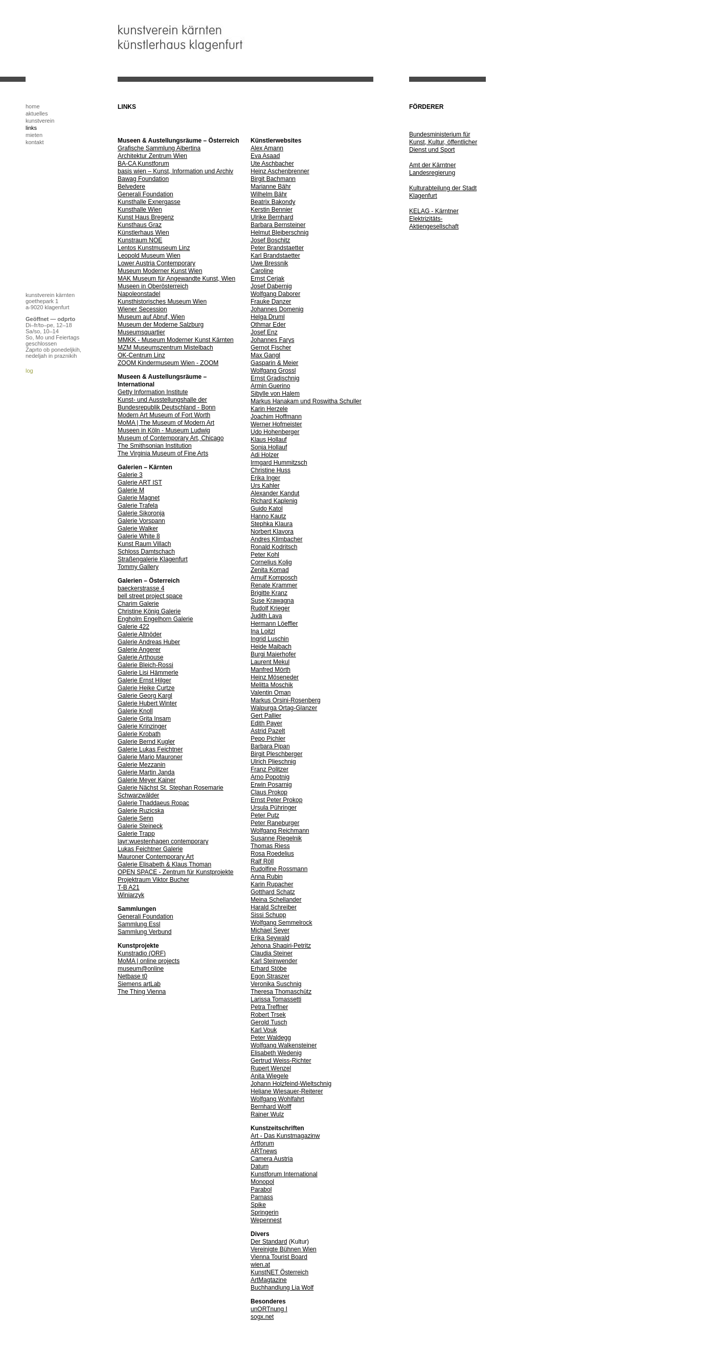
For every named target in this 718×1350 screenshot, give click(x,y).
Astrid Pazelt (268, 731)
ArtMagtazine (269, 1280)
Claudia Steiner (272, 953)
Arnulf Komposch (274, 577)
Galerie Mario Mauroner (150, 757)
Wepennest (266, 1220)
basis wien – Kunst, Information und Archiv (175, 171)
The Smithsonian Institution (155, 445)
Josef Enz (264, 332)
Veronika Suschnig (276, 984)
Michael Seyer (270, 930)
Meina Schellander (276, 899)
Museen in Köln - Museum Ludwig (164, 430)
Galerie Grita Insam (144, 718)
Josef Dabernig (271, 286)
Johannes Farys (272, 340)
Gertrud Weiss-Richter (281, 1060)
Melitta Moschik (272, 685)
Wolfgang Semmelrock (281, 922)
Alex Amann (267, 148)
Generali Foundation (145, 194)
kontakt (34, 142)
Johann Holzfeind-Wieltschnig (291, 1083)
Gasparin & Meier (274, 363)
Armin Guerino (270, 386)
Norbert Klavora (272, 531)
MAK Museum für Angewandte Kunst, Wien (176, 278)
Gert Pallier (266, 715)
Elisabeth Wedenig (276, 1053)
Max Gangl (265, 355)
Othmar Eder (268, 324)
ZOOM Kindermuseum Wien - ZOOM (168, 363)
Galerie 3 (130, 474)
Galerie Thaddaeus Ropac (153, 803)
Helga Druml (268, 317)
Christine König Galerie (149, 611)
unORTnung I (269, 1309)
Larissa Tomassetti (276, 999)
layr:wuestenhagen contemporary (163, 841)
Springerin (265, 1212)
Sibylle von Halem (275, 393)
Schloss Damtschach (146, 551)
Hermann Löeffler (274, 623)
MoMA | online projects (149, 961)
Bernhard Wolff (271, 1106)
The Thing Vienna (142, 991)
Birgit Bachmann (273, 178)
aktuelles (37, 113)
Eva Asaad (265, 155)
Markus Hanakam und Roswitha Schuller (306, 401)
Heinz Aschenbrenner (280, 171)
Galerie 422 (133, 626)
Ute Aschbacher (272, 163)
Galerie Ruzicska (141, 810)
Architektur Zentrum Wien (152, 155)
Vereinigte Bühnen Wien (284, 1249)
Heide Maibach (271, 646)
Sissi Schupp (268, 915)
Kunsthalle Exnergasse (149, 201)
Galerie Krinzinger (142, 726)
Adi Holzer (265, 455)
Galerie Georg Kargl (145, 695)
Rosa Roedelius (272, 853)
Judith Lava (266, 616)
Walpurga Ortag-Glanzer (284, 708)
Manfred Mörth (270, 669)
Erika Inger (265, 478)
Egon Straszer (270, 976)
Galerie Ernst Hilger (144, 680)
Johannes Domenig (277, 309)
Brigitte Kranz (269, 593)
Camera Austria (272, 1158)
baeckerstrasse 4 (141, 588)
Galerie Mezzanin (141, 764)
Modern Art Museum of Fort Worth (164, 415)
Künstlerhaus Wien (143, 232)
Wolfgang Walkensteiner (284, 1045)
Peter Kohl (265, 554)
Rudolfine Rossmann (279, 869)
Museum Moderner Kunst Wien (160, 270)
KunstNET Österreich (279, 1272)
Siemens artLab (139, 984)
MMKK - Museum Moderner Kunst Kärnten (176, 340)
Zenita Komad (270, 570)
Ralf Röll (262, 861)
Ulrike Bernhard (272, 217)
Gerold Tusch (269, 1022)
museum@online (141, 968)
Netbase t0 (132, 976)
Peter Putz (265, 815)
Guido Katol (267, 508)
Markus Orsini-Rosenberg (286, 700)
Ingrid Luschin (270, 639)
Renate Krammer (274, 585)
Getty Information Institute (153, 392)
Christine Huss (270, 470)
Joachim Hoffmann (276, 416)
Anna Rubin (267, 876)
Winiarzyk (131, 895)
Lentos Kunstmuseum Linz (154, 247)
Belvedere (131, 186)
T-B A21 (129, 887)
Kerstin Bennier (272, 209)
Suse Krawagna (272, 600)
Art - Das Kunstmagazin (283, 1135)
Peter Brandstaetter (277, 247)
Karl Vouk (264, 1030)
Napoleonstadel (139, 294)
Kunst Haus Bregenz (146, 217)
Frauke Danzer (271, 301)
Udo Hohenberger (275, 432)
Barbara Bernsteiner (278, 224)
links (31, 128)
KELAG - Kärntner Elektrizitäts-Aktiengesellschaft (434, 219)
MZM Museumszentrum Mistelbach (165, 347)
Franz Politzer (269, 769)
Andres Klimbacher (276, 539)
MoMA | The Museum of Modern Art (166, 422)
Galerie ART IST (140, 482)
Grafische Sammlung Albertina (159, 148)
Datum (259, 1166)
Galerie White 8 (139, 536)
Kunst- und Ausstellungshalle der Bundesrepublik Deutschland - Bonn (166, 403)
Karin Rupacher (272, 884)
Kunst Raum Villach (144, 543)
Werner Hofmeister (276, 424)
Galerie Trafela (138, 505)
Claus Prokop (269, 792)
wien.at (260, 1264)
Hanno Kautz (268, 516)
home (33, 106)
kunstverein (40, 121)
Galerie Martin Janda (146, 772)
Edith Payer (266, 723)
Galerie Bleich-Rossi (145, 665)
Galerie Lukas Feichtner (150, 749)
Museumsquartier (141, 332)
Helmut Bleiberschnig (279, 232)
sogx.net (262, 1316)
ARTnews (264, 1151)
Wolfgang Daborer (275, 294)
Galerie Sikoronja (141, 513)
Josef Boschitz (270, 240)
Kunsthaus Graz (140, 224)
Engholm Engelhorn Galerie (155, 619)
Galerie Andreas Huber (149, 642)
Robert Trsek (268, 1014)
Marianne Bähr (271, 186)
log (29, 371)
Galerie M (131, 490)
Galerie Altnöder (140, 634)
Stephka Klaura (272, 524)
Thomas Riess (270, 846)
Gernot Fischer (271, 347)
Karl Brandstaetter (275, 255)
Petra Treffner (269, 1007)
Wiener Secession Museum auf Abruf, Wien (151, 313)
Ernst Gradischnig (275, 378)
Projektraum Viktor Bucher (153, 879)
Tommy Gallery (138, 566)
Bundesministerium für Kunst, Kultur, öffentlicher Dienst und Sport (443, 142)
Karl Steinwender (274, 961)
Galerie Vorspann (141, 520)
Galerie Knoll (135, 711)
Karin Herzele (269, 409)
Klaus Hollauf (269, 439)
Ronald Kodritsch (274, 547)
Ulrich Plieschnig (273, 761)
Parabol (261, 1189)
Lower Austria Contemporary (156, 263)
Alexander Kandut (275, 493)
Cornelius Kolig (271, 562)
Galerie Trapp (136, 833)
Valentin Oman (271, 692)
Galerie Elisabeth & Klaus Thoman (164, 864)
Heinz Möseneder (275, 677)
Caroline (262, 270)
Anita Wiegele (269, 1076)
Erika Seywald (270, 938)
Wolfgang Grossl (273, 370)
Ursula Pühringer (274, 807)
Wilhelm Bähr (269, 194)
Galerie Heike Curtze (146, 688)
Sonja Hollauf (269, 447)
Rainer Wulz (267, 1114)
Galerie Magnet (139, 497)
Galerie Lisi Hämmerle (148, 672)
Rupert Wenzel (271, 1068)
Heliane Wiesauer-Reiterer (287, 1091)
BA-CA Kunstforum (143, 163)
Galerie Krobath (139, 734)
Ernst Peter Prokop (276, 800)
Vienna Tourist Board (279, 1257)
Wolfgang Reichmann (280, 830)
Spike (258, 1204)
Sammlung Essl (139, 924)
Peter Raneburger (275, 823)
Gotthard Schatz (273, 892)
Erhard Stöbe (269, 968)
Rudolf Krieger (270, 608)
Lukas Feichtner (140, 849)
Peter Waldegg (271, 1037)
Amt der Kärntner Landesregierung (432, 169)
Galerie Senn (135, 818)
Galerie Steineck (140, 826)
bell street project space (150, 596)
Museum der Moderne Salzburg (161, 324)
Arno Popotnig (270, 777)
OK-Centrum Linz (141, 355)
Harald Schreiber (274, 907)
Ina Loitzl (263, 631)
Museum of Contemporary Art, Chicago (170, 438)
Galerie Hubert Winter (147, 703)
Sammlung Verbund (144, 931)
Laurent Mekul (270, 662)
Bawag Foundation (143, 178)
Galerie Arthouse (140, 657)
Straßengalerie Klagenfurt (153, 559)
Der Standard (269, 1241)
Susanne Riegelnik (276, 838)
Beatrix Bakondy (273, 201)
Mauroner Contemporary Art (156, 856)
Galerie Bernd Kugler (146, 741)
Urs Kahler (265, 485)
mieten (34, 135)
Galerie (173, 849)
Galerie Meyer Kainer (146, 780)
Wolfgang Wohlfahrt (277, 1099)
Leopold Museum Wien (149, 255)
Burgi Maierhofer (273, 654)
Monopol (262, 1181)
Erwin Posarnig (271, 784)
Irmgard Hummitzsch (279, 462)
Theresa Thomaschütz (281, 991)
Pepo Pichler (268, 738)
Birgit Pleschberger (276, 754)
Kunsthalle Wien (140, 209)
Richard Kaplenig (274, 501)
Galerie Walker (138, 528)
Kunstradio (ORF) (142, 953)
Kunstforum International (284, 1174)
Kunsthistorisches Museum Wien (162, 301)
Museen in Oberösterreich (153, 286)
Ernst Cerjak (267, 278)
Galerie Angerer (139, 649)
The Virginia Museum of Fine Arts (163, 453)
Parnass (262, 1197)
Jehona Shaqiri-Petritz (281, 945)
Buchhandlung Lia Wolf (282, 1287)
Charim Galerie (138, 603)
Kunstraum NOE (140, 240)
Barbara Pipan (270, 746)
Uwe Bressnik (269, 263)
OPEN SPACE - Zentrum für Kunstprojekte (176, 872)
